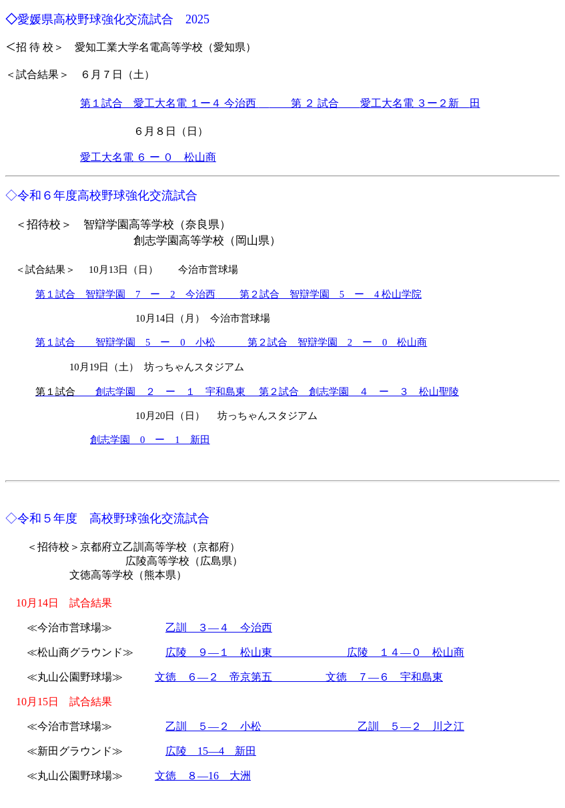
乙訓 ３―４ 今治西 (218, 627)
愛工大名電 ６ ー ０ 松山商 (148, 157)
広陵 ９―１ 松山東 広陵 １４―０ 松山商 (314, 652)
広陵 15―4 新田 (210, 751)
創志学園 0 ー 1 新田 (150, 439)
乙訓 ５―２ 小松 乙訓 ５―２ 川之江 (314, 726)
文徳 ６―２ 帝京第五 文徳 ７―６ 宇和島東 (299, 677)
